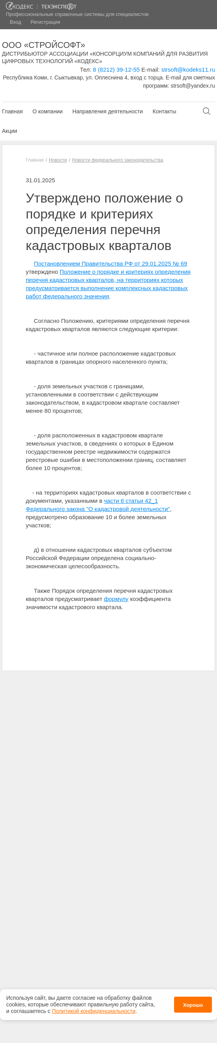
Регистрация (45, 22)
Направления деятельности (108, 111)
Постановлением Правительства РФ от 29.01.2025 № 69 (110, 263)
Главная (12, 111)
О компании (47, 111)
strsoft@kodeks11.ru (188, 69)
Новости (58, 160)
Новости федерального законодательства (117, 160)
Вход (15, 22)
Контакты (164, 111)
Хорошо (193, 1002)
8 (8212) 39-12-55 (116, 69)
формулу (116, 598)
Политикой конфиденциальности (93, 1008)
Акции (9, 131)
